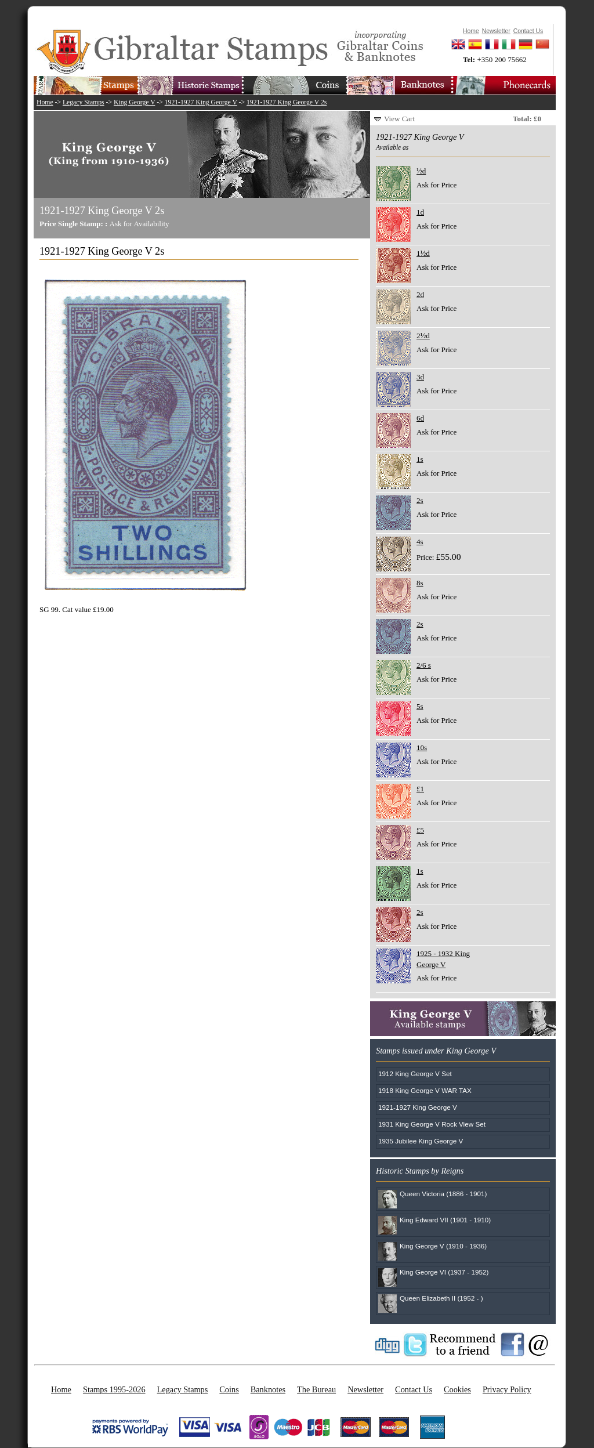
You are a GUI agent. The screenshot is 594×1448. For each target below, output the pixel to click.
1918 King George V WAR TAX (425, 1090)
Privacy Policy (507, 1389)
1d (420, 212)
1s (419, 459)
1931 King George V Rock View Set (432, 1124)
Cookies (457, 1389)
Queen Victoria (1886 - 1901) (443, 1193)
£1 (420, 788)
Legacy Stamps (83, 102)
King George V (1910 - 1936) (443, 1246)
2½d (423, 335)
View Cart (399, 118)
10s (421, 747)
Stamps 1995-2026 (114, 1389)
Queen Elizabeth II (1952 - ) (441, 1298)
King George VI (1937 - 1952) (444, 1272)
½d (421, 170)
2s (419, 500)
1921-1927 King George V (201, 102)
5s (419, 706)
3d (420, 376)
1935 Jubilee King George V (420, 1141)
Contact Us (413, 1389)
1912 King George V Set (415, 1073)
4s (419, 541)
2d (420, 294)
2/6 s (423, 665)
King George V (134, 102)
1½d (423, 253)
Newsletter (365, 1389)
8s (419, 582)
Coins (228, 1389)
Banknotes (268, 1389)
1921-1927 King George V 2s (287, 102)
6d (420, 418)
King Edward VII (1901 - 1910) (445, 1219)
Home (45, 102)
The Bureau (316, 1389)
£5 (420, 830)
